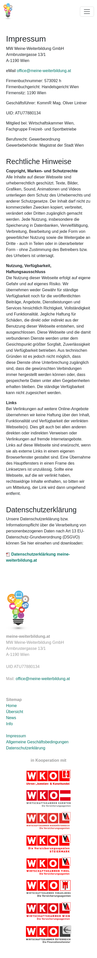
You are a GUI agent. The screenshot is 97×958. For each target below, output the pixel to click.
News (11, 718)
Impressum (16, 736)
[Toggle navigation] (87, 12)
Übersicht (14, 712)
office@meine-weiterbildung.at (44, 71)
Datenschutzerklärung (25, 748)
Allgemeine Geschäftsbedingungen (37, 742)
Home (11, 706)
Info (9, 724)
